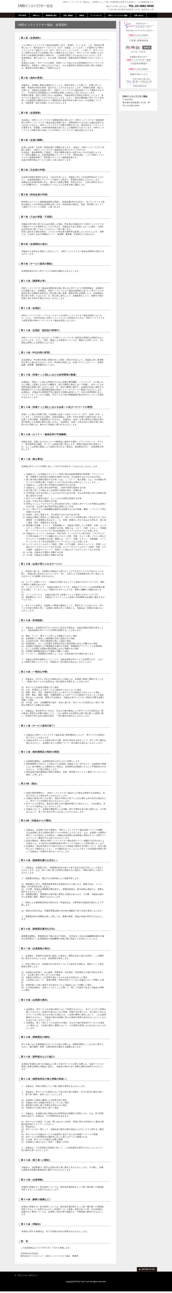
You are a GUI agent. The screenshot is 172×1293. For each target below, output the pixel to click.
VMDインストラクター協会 (38, 6)
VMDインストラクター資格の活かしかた (138, 71)
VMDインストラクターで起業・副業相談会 (138, 37)
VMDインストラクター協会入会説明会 (138, 60)
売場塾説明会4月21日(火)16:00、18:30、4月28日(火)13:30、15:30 (138, 49)
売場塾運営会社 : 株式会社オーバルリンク (138, 82)
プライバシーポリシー (27, 1275)
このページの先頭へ (147, 1269)
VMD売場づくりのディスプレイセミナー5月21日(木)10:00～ (138, 26)
